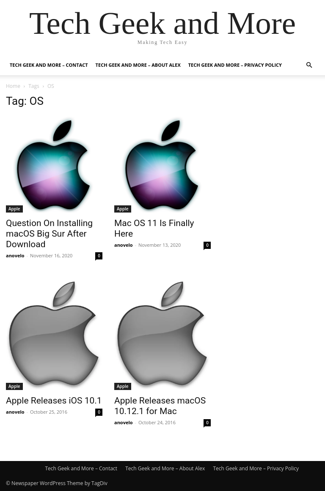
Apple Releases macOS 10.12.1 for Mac (160, 406)
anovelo (15, 255)
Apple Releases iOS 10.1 (54, 401)
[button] (309, 65)
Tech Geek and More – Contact (49, 65)
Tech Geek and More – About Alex (138, 65)
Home (13, 86)
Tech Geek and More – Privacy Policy (235, 65)
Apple (14, 209)
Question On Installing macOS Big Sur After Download (49, 233)
